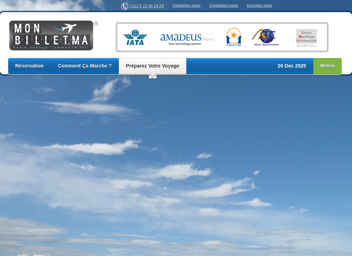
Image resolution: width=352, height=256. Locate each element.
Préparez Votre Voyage (152, 66)
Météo (327, 66)
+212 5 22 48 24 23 (142, 6)
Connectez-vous (223, 5)
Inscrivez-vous (260, 5)
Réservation (29, 66)
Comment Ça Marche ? (85, 66)
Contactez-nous (186, 5)
